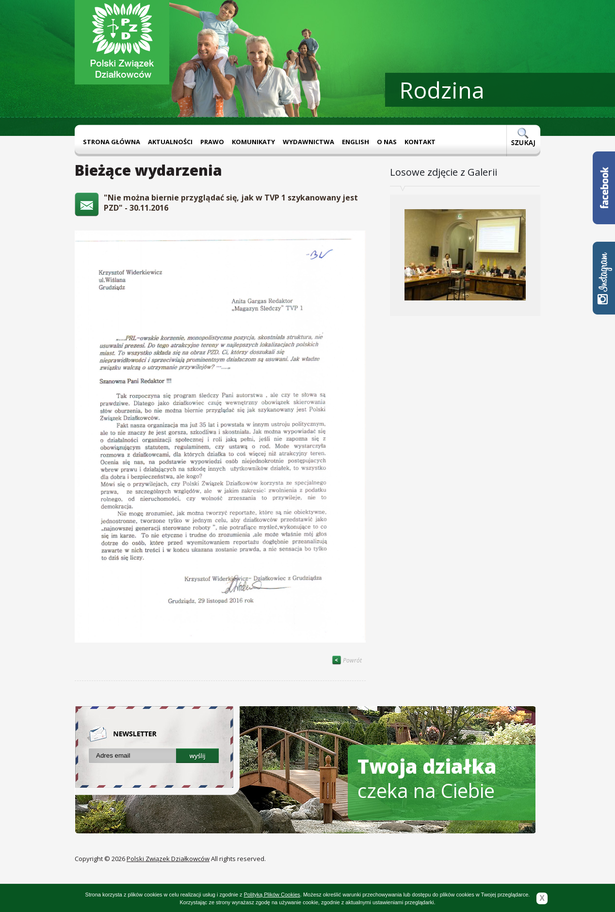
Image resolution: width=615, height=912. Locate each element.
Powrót (347, 660)
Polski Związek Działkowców (168, 858)
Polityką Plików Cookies (272, 894)
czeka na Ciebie (427, 778)
